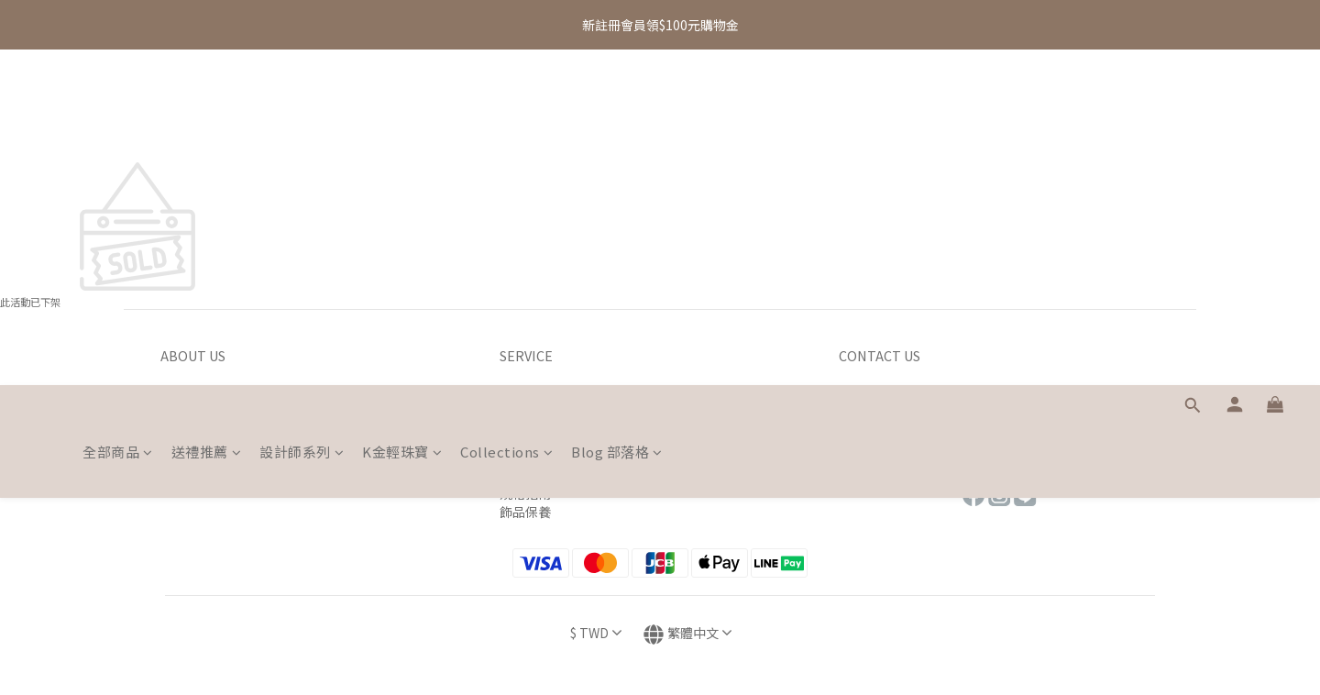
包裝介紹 (525, 475)
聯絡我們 (864, 420)
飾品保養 (525, 511)
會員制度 (186, 438)
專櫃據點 (864, 401)
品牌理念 (186, 401)
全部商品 (117, 116)
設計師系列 (301, 116)
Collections (506, 116)
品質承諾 (186, 420)
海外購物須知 (538, 456)
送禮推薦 (206, 116)
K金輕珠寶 (402, 116)
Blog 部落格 (617, 116)
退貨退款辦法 (538, 438)
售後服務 (864, 438)
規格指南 (525, 493)
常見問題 (864, 456)
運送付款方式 (538, 420)
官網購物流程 (538, 401)
